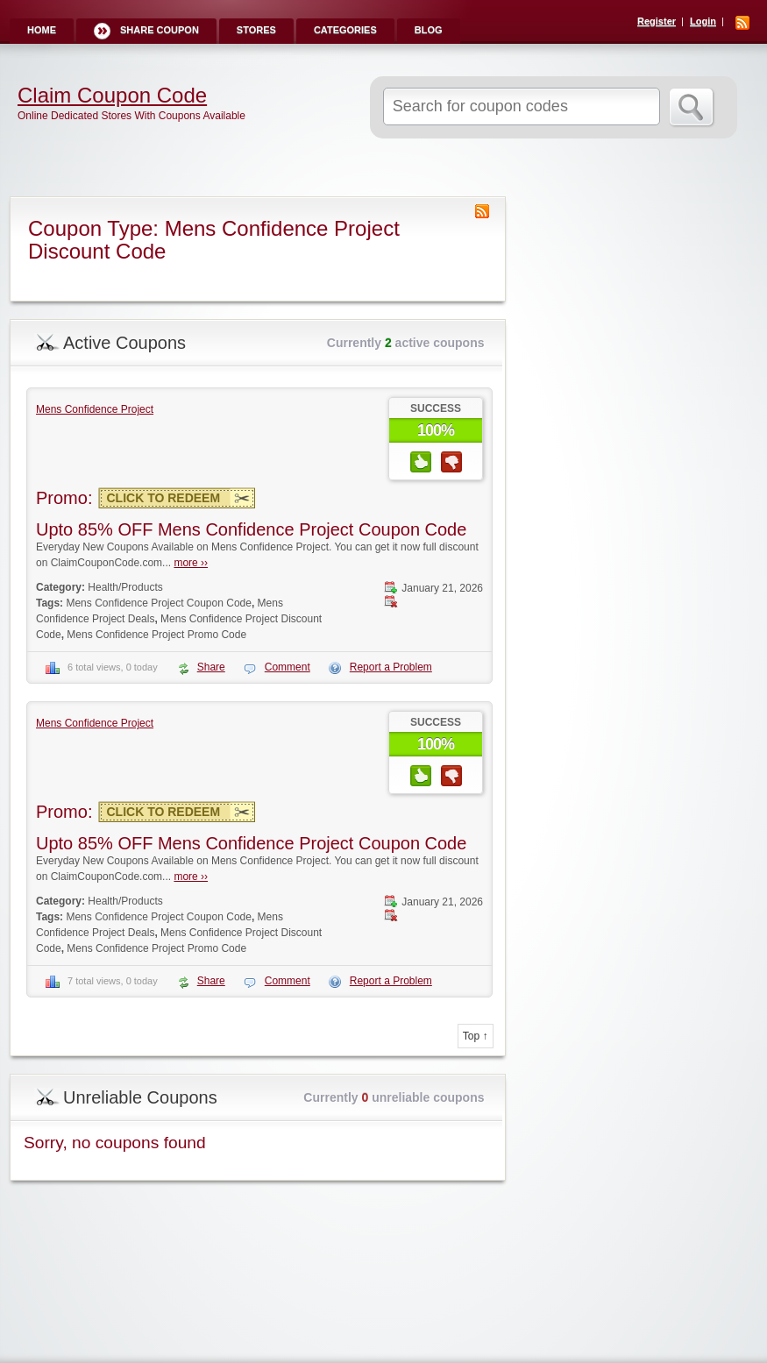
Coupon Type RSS (482, 211)
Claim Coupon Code (112, 95)
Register (656, 21)
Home (41, 30)
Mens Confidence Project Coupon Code (158, 603)
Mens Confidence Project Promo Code (156, 634)
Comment (287, 667)
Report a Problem (391, 667)
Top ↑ (475, 1036)
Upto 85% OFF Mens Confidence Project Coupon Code (251, 529)
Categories (345, 30)
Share (211, 667)
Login (703, 21)
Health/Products (125, 587)
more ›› (191, 563)
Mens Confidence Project (94, 409)
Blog (429, 30)
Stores (256, 30)
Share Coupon (159, 30)
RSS (742, 23)
